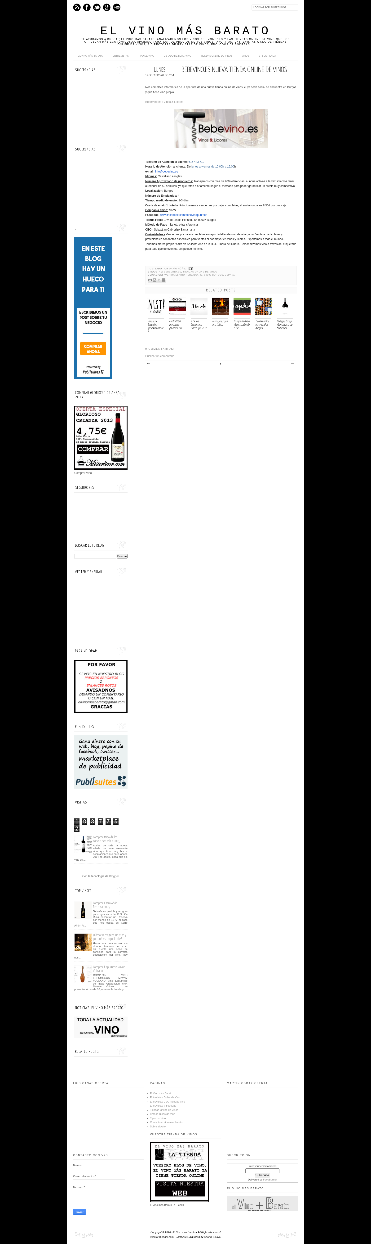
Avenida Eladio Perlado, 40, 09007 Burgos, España (199, 275)
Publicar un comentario (159, 356)
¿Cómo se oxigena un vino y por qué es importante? (109, 937)
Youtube (116, 7)
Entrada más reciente (148, 363)
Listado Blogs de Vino (162, 1113)
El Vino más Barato (185, 31)
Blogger (114, 876)
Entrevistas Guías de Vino (165, 1097)
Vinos (245, 55)
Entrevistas (121, 55)
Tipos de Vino (158, 1118)
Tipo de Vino (146, 55)
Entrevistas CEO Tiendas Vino (167, 1101)
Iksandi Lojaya (212, 1236)
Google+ (106, 7)
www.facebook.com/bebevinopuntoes (183, 215)
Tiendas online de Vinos (216, 55)
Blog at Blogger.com (162, 1236)
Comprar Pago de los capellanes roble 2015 (106, 839)
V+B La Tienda (267, 55)
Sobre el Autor (158, 1126)
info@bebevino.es (166, 171)
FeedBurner (270, 1179)
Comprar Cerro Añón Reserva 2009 (105, 905)
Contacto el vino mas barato (166, 1122)
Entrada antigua (292, 363)
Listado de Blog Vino (177, 55)
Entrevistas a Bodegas (163, 1105)
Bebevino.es (172, 272)
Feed (77, 7)
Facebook (87, 7)
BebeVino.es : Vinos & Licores (164, 102)
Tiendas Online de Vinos (200, 272)
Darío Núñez (178, 269)
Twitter (97, 7)
